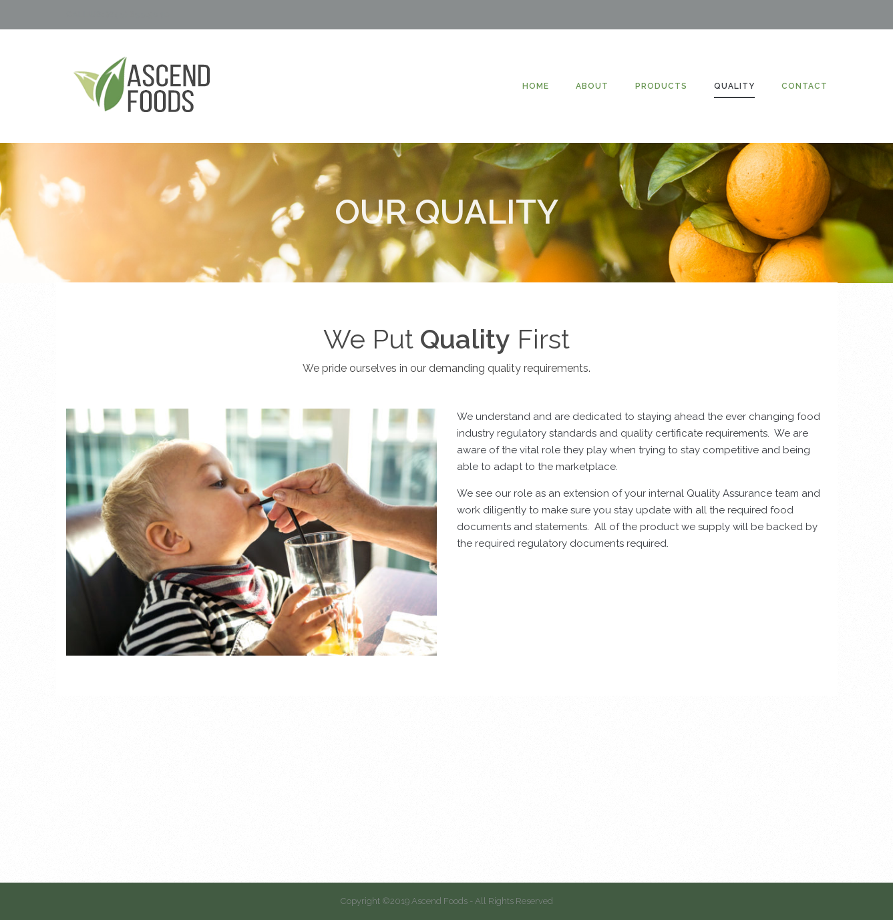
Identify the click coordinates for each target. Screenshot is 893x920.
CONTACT (804, 86)
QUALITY (734, 86)
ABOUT (592, 86)
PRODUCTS (661, 86)
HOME (535, 86)
